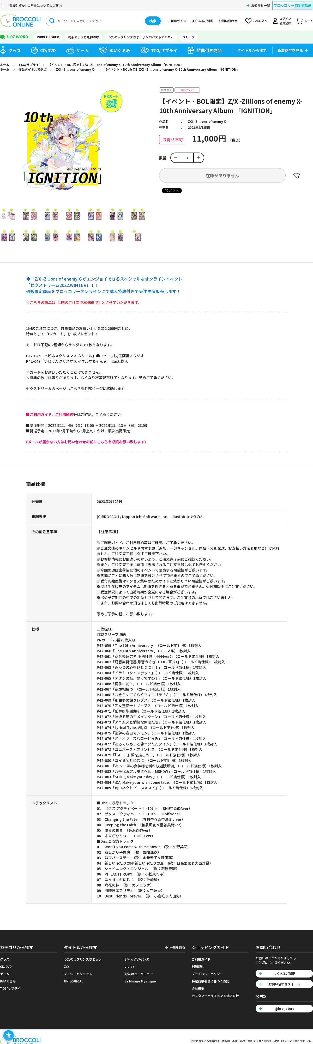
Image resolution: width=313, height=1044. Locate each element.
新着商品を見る (290, 50)
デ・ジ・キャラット (78, 974)
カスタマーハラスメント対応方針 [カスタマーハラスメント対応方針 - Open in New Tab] (215, 995)
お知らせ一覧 (260, 5)
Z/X (66, 966)
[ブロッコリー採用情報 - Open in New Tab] (292, 2)
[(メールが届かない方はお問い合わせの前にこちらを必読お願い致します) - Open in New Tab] (86, 441)
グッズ (14, 50)
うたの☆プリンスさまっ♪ (82, 959)
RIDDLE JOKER (48, 37)
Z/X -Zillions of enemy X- (207, 121)
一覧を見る (177, 947)
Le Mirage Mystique (140, 981)
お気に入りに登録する (296, 175)
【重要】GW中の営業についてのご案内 (34, 5)
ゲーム (82, 50)
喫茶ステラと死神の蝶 (83, 37)
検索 (152, 20)
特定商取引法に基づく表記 (210, 981)
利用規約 (198, 966)
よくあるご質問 (202, 21)
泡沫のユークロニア (139, 974)
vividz (129, 966)
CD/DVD (48, 50)
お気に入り (260, 21)
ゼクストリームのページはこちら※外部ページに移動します (75, 388)
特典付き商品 (209, 50)
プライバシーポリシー (207, 974)
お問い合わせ (228, 21)
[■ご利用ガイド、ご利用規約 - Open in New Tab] (49, 414)
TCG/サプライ (164, 50)
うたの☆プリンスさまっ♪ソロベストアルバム (141, 37)
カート (308, 21)
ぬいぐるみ (119, 50)
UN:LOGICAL (73, 981)
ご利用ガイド (176, 21)
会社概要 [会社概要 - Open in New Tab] (198, 988)
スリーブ (189, 37)
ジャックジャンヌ (137, 959)
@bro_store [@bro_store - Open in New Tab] (284, 1008)
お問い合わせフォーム (284, 984)
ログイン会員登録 (285, 20)
